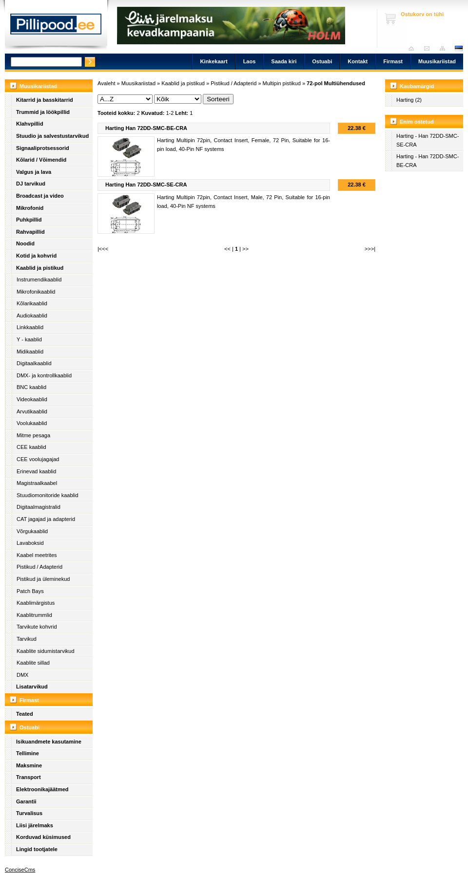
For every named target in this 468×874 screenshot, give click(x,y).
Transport (28, 777)
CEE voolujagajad (38, 459)
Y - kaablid (29, 339)
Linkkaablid (30, 327)
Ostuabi (322, 61)
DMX (22, 675)
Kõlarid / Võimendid (41, 160)
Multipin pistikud (282, 83)
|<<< (103, 249)
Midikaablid (30, 351)
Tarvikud (27, 639)
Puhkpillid (29, 220)
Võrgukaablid (32, 531)
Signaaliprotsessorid (42, 148)
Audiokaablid (32, 315)
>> (245, 249)
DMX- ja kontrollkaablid (44, 375)
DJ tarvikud (30, 183)
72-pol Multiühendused (336, 83)
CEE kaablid (31, 447)
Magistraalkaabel (37, 483)
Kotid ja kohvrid (36, 256)
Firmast (393, 61)
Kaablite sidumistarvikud (46, 651)
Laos (249, 61)
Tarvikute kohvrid (37, 627)
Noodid (25, 243)
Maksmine (29, 765)
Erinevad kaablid (36, 471)
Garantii (26, 801)
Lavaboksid (30, 543)
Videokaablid (32, 399)
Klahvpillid (29, 124)
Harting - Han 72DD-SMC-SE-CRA (427, 140)
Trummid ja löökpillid (43, 112)
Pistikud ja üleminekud (43, 579)
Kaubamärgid (417, 86)
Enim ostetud (417, 122)
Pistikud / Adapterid (39, 567)
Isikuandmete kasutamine (48, 741)
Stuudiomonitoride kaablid (47, 495)
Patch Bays (30, 591)
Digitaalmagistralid (38, 507)
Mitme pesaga (33, 435)
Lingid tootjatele (37, 849)
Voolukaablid (32, 423)
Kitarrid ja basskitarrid (44, 100)
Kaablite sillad (33, 663)
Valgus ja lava (33, 172)
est (458, 48)
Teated (24, 714)
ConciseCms (20, 870)
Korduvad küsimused (43, 837)
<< (227, 249)
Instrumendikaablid (39, 279)
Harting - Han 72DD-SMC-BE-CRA (427, 160)
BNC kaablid (31, 387)
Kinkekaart (213, 61)
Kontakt (358, 61)
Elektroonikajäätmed (42, 789)
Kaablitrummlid (34, 615)
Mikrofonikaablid (36, 292)
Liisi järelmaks (34, 825)
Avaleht (414, 48)
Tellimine (27, 753)
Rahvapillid (30, 232)
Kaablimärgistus (36, 603)
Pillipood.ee (56, 27)
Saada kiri (429, 48)
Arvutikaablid (32, 411)
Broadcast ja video (40, 196)
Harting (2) (409, 100)
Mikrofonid (29, 208)
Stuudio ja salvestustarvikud (52, 136)
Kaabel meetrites (37, 555)
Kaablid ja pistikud (39, 268)
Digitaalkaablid (34, 363)
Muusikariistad (437, 61)
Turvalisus (29, 813)
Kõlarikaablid (32, 303)
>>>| (370, 249)
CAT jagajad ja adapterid (46, 519)
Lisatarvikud (32, 686)
